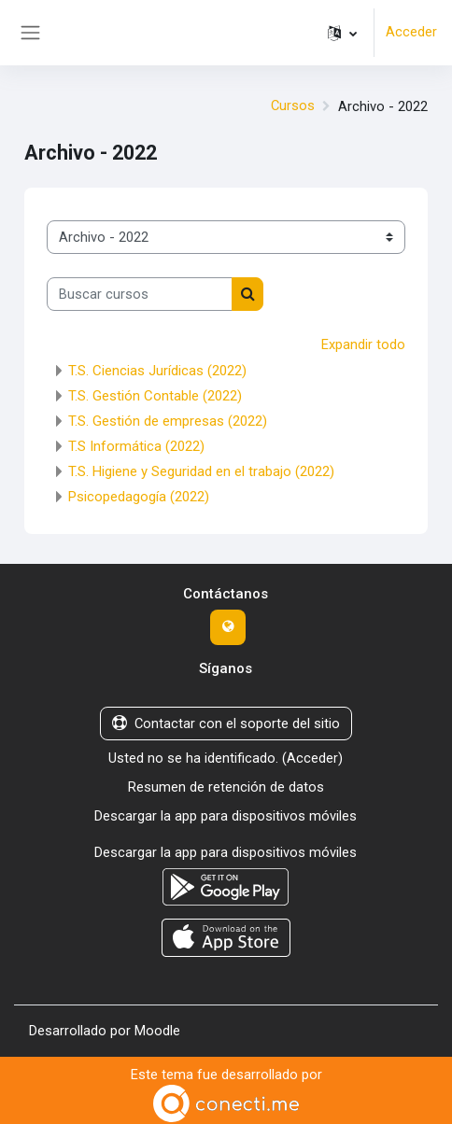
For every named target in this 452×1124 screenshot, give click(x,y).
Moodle (157, 1026)
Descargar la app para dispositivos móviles (225, 813)
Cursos (293, 106)
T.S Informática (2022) (136, 445)
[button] (342, 32)
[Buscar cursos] (140, 294)
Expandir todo (363, 344)
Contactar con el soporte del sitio (226, 722)
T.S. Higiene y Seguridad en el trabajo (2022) (201, 470)
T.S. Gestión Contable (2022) (155, 394)
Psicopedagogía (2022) (138, 495)
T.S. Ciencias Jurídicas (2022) (157, 369)
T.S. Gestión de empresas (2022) (167, 420)
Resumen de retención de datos (226, 785)
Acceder (411, 32)
